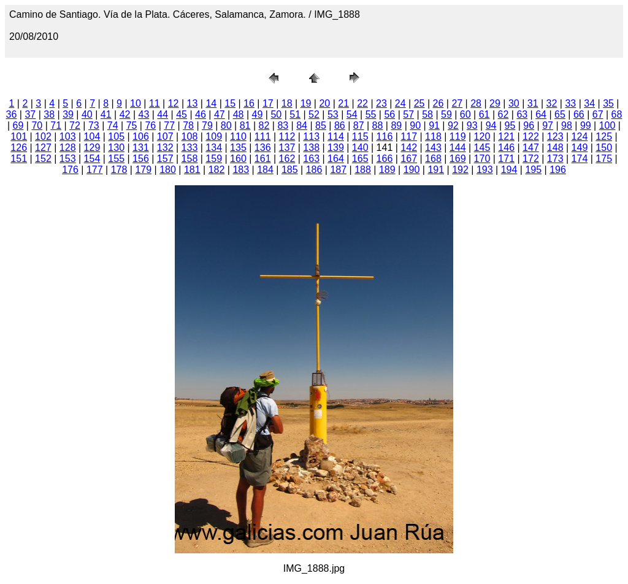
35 (608, 103)
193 (485, 169)
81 (245, 125)
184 (265, 169)
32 (551, 103)
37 (30, 114)
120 (482, 136)
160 (238, 158)
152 (43, 158)
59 (446, 114)
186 (314, 169)
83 (282, 125)
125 (603, 136)
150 (603, 147)
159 (213, 158)
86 (339, 125)
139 (335, 147)
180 (167, 169)
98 (566, 125)
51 (295, 114)
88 (377, 125)
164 (335, 158)
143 (433, 147)
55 (371, 114)
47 (219, 114)
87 (358, 125)
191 (435, 169)
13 (192, 103)
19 (306, 103)
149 (580, 147)
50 (275, 114)
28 (475, 103)
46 (200, 114)
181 (192, 169)
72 (74, 125)
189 (387, 169)
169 (458, 158)
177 (94, 169)
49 (257, 114)
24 (400, 103)
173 (555, 158)
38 (49, 114)
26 (438, 103)
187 (338, 169)
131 (140, 147)
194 (509, 169)
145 (482, 147)
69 (18, 125)
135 (238, 147)
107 (165, 136)
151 (18, 158)
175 (603, 158)
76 (150, 125)
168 (433, 158)
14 (210, 103)
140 (360, 147)
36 (11, 114)
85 (320, 125)
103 (67, 136)
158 (190, 158)
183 (240, 169)
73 (93, 125)
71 (55, 125)
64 (540, 114)
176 (70, 169)
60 (465, 114)
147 (531, 147)
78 (188, 125)
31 (532, 103)
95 (510, 125)
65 (559, 114)
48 (238, 114)
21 (343, 103)
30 (513, 103)
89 (396, 125)
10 (135, 103)
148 (555, 147)
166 (385, 158)
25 (419, 103)
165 (360, 158)
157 (165, 158)
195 (533, 169)
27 (456, 103)
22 (362, 103)
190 (412, 169)
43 (144, 114)
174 (580, 158)
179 (143, 169)
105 (116, 136)
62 (503, 114)
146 (506, 147)
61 (484, 114)
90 (415, 125)
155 (116, 158)
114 (335, 136)
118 (433, 136)
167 (408, 158)
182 (217, 169)
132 (165, 147)
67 (597, 114)
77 (169, 125)
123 (555, 136)
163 (311, 158)
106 (140, 136)
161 (263, 158)
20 (324, 103)
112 (287, 136)
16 (249, 103)
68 (616, 114)
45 (181, 114)
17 (268, 103)
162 (287, 158)
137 (287, 147)
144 (458, 147)
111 (263, 136)
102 (43, 136)
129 (92, 147)
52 (314, 114)
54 (352, 114)
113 (311, 136)
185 (289, 169)
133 (190, 147)
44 (162, 114)
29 (494, 103)
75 (131, 125)
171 (506, 158)
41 (106, 114)
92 (453, 125)
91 (434, 125)
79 (207, 125)
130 (116, 147)
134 (213, 147)
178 (119, 169)
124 (580, 136)
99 (585, 125)
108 (190, 136)
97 (547, 125)
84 (301, 125)
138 (311, 147)
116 (385, 136)
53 (333, 114)
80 (226, 125)
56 (389, 114)
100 (607, 125)
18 (287, 103)
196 (558, 169)
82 (264, 125)
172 (531, 158)
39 (68, 114)
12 (173, 103)
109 (213, 136)
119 (458, 136)
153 (67, 158)
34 (589, 103)
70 (36, 125)
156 (140, 158)
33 (570, 103)
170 (482, 158)
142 (408, 147)
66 (578, 114)
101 (18, 136)
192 (460, 169)
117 (408, 136)
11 (154, 103)
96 (528, 125)
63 (521, 114)
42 (125, 114)
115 (360, 136)
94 (491, 125)
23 (381, 103)
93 (472, 125)
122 (531, 136)
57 (408, 114)
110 (238, 136)
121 (506, 136)
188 (362, 169)
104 (92, 136)
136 (263, 147)
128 (67, 147)
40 (87, 114)
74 (112, 125)
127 (43, 147)
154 (92, 158)
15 (230, 103)
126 (18, 147)
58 (427, 114)
